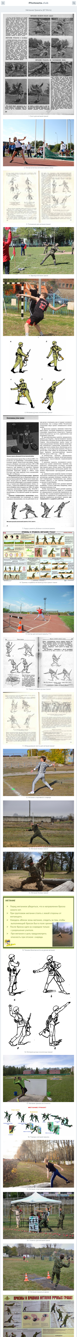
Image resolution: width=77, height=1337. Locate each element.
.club (38, 3)
